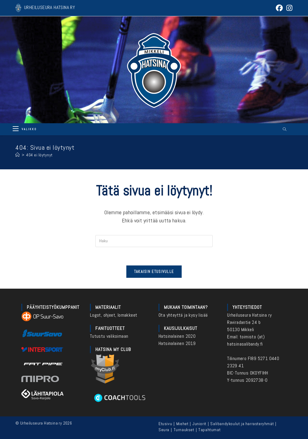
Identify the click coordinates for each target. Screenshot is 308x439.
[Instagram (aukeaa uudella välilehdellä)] (288, 8)
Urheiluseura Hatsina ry (249, 315)
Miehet (182, 423)
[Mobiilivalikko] (25, 129)
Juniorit (199, 423)
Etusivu (165, 423)
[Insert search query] (154, 241)
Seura (164, 429)
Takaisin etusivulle (154, 271)
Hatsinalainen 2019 (177, 343)
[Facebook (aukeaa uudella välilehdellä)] (279, 8)
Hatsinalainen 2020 (177, 336)
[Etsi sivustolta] (284, 129)
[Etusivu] (17, 155)
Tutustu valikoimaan (109, 336)
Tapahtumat (209, 429)
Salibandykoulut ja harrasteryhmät (242, 423)
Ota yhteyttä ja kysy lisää (183, 315)
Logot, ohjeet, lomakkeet (113, 315)
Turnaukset (184, 429)
